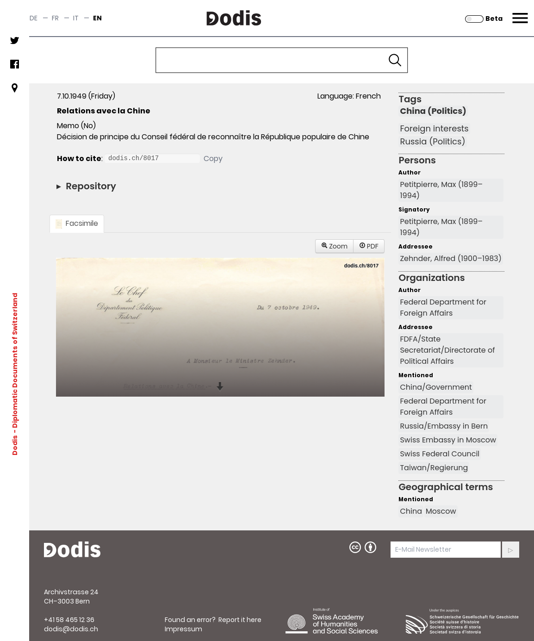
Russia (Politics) (432, 141)
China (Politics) (433, 111)
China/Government (436, 387)
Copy (213, 158)
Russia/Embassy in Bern (444, 426)
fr (55, 18)
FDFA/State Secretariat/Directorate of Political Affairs (447, 350)
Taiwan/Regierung (434, 467)
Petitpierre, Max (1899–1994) (441, 190)
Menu (519, 12)
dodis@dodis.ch (71, 629)
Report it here (239, 619)
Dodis (14, 445)
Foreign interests (434, 128)
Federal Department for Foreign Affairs (443, 307)
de (33, 18)
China (411, 511)
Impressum (183, 629)
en (97, 18)
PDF (369, 246)
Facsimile (77, 223)
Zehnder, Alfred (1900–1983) (451, 258)
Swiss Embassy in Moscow (448, 440)
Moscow (441, 511)
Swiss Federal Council (439, 453)
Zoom (334, 246)
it (76, 18)
